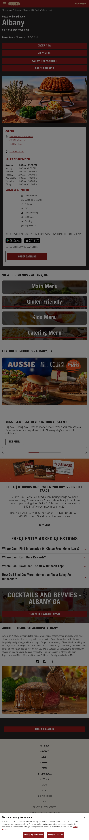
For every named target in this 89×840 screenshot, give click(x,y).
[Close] (85, 817)
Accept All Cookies (55, 835)
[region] (44, 826)
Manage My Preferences (33, 835)
